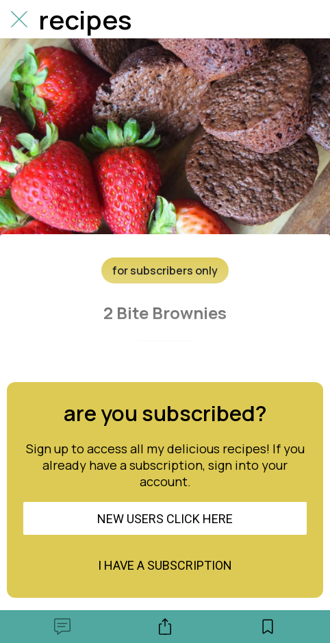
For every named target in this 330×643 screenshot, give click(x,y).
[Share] (165, 626)
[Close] (19, 19)
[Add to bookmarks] (267, 626)
